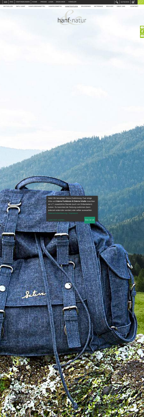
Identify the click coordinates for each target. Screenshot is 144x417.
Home (34, 2)
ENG (11, 2)
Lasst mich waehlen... (57, 220)
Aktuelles (8, 6)
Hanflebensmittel (37, 6)
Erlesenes (86, 6)
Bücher (109, 6)
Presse (44, 2)
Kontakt (134, 6)
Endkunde (60, 2)
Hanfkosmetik (55, 6)
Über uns (121, 6)
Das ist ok (89, 220)
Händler (72, 2)
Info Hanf (20, 6)
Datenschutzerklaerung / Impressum (63, 213)
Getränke (98, 6)
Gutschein (125, 2)
